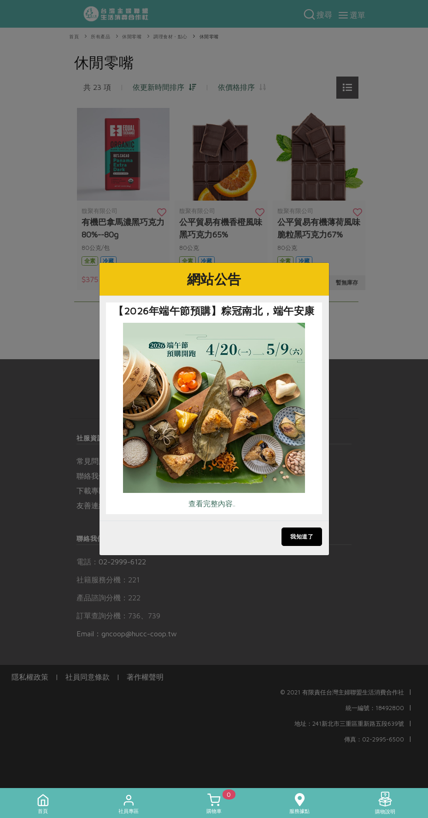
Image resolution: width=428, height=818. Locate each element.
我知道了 (301, 536)
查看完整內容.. (211, 503)
